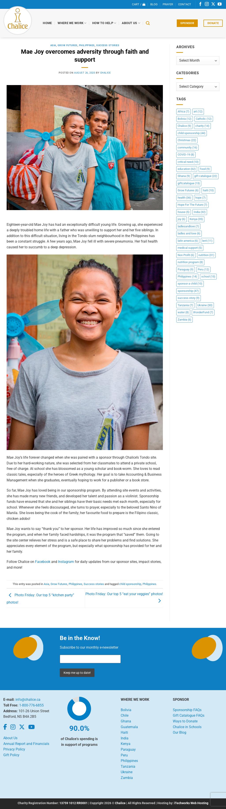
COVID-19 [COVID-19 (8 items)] (186, 154)
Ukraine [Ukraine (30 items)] (205, 305)
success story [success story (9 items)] (189, 298)
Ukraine (126, 772)
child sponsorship (130, 584)
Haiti (124, 732)
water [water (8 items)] (183, 312)
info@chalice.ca (27, 699)
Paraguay (128, 749)
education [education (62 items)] (187, 169)
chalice (105, 72)
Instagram (66, 562)
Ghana (126, 721)
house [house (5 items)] (184, 212)
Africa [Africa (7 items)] (183, 111)
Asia (53, 45)
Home (47, 23)
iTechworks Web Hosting (191, 803)
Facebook (42, 562)
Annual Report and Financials (26, 744)
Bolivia (126, 710)
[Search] (148, 23)
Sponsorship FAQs (187, 710)
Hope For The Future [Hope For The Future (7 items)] (192, 204)
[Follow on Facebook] (200, 4)
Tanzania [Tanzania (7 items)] (185, 305)
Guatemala (129, 727)
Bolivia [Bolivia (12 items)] (185, 118)
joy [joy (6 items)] (181, 219)
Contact (184, 4)
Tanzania (128, 766)
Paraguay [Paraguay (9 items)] (186, 269)
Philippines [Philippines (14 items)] (187, 276)
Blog (154, 4)
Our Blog (179, 732)
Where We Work (72, 23)
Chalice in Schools (187, 727)
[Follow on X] (213, 4)
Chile (124, 715)
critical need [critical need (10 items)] (188, 161)
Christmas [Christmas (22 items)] (187, 140)
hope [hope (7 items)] (200, 197)
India (124, 738)
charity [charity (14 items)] (202, 125)
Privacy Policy (14, 749)
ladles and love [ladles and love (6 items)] (189, 233)
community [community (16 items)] (187, 147)
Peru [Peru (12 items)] (203, 269)
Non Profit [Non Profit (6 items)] (186, 255)
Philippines (87, 45)
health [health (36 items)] (184, 197)
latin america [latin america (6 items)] (188, 240)
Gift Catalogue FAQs (188, 715)
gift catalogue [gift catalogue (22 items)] (205, 176)
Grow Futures (67, 45)
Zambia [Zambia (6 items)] (184, 319)
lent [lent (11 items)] (207, 240)
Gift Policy (11, 755)
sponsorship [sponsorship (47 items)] (188, 290)
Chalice (120, 803)
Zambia (127, 778)
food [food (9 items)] (205, 169)
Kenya (125, 744)
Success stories (107, 45)
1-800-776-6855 (31, 705)
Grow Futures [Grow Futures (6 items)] (188, 190)
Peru (124, 755)
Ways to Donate (185, 721)
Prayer (168, 4)
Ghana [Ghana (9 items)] (184, 176)
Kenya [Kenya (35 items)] (196, 219)
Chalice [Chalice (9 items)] (184, 125)
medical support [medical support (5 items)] (190, 247)
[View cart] (138, 4)
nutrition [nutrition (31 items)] (206, 255)
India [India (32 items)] (200, 212)
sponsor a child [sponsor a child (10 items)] (190, 283)
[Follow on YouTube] (220, 4)
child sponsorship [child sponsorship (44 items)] (191, 133)
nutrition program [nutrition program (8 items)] (190, 262)
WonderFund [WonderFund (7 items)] (203, 312)
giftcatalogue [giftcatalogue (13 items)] (189, 183)
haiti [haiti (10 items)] (208, 190)
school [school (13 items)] (208, 276)
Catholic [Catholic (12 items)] (204, 118)
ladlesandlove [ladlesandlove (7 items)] (188, 226)
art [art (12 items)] (198, 111)
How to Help (104, 23)
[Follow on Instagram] (207, 4)
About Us (131, 23)
